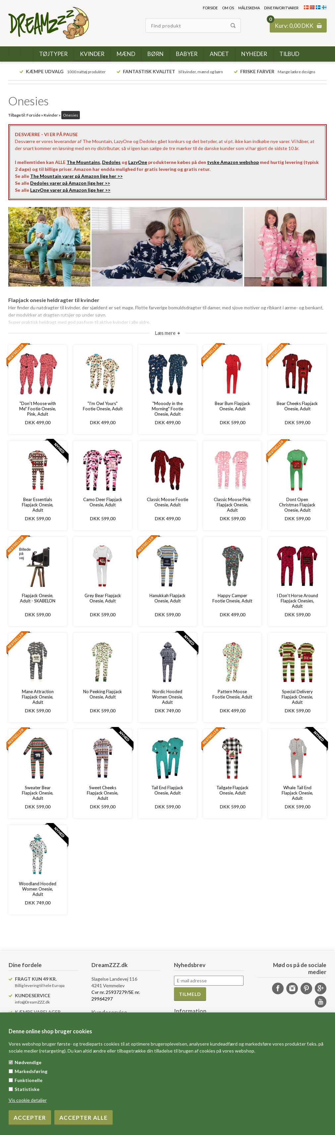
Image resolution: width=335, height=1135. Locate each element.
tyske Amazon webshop (233, 162)
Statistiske (27, 1089)
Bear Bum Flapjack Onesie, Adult (232, 406)
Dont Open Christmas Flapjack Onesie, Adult (297, 505)
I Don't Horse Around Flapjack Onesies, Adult (297, 601)
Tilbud (289, 53)
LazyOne (137, 162)
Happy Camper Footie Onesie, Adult (232, 598)
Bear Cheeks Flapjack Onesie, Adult (297, 406)
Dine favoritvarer (281, 8)
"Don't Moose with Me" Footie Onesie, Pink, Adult (37, 409)
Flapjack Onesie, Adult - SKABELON (37, 598)
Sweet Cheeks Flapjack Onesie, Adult (102, 793)
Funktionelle (28, 1080)
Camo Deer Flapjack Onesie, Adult (102, 502)
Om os (228, 8)
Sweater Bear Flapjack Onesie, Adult (37, 793)
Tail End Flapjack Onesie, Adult (167, 790)
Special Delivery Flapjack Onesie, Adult (297, 697)
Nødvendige (28, 1062)
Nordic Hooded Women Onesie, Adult (167, 697)
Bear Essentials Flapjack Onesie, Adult (37, 505)
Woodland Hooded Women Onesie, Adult (37, 889)
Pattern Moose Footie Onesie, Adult (232, 694)
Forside (210, 8)
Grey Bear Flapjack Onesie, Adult (102, 598)
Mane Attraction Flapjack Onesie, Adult (38, 697)
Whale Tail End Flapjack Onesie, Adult (297, 793)
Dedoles (111, 162)
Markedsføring (31, 1071)
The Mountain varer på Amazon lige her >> (76, 176)
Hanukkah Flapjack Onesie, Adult (167, 598)
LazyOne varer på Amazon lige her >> (70, 190)
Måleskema (249, 8)
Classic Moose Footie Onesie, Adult (167, 502)
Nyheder (254, 53)
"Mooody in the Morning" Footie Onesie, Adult (167, 409)
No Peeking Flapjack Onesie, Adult (102, 694)
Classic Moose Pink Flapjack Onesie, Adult (232, 505)
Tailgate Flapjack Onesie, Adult (232, 790)
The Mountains (83, 162)
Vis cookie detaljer (28, 1100)
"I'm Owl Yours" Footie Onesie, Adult (103, 406)
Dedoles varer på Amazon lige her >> (70, 183)
